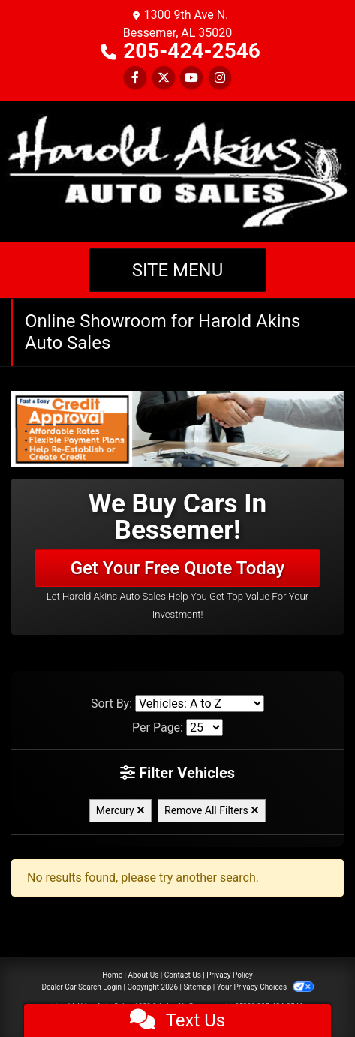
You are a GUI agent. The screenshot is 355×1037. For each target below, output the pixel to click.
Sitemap (197, 987)
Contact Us (182, 975)
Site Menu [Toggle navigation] (178, 270)
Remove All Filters (211, 810)
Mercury (120, 810)
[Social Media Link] (220, 77)
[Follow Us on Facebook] (135, 77)
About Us (143, 975)
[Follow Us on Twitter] (163, 77)
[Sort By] (199, 703)
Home (112, 975)
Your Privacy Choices (265, 987)
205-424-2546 (191, 50)
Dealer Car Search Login (81, 987)
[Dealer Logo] (177, 171)
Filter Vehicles (177, 773)
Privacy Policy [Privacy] (229, 975)
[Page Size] (204, 727)
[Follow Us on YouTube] (191, 77)
